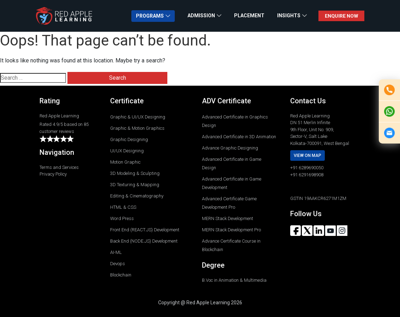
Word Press (122, 218)
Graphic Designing (129, 139)
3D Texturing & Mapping (134, 184)
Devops (117, 263)
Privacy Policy (53, 174)
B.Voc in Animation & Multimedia (234, 280)
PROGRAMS (150, 16)
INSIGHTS (288, 15)
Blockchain (120, 275)
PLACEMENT (249, 15)
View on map (307, 155)
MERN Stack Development (227, 218)
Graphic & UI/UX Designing (137, 117)
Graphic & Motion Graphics (137, 128)
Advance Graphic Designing (230, 148)
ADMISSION (201, 15)
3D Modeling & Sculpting (135, 173)
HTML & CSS (123, 207)
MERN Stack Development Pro (231, 229)
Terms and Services (59, 167)
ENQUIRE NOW (341, 16)
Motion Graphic (125, 162)
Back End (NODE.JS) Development (144, 241)
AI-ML (116, 252)
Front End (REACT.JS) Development (144, 229)
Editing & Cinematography (136, 196)
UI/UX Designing (127, 150)
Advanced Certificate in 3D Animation (239, 136)
